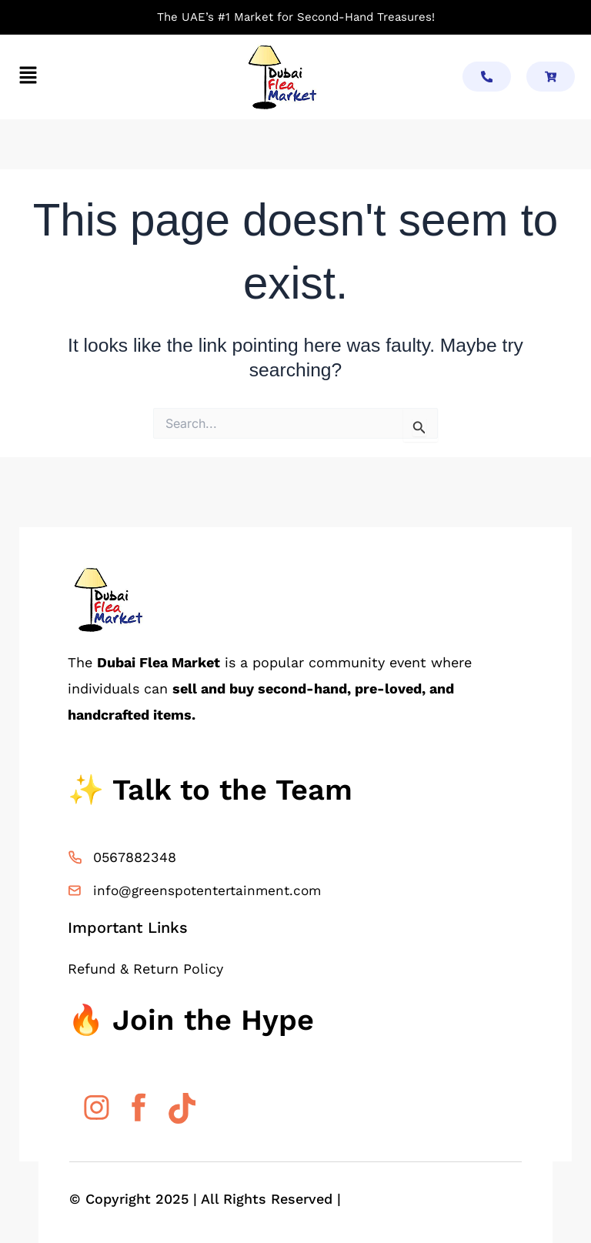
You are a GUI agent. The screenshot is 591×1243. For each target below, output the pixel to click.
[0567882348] (75, 857)
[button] (27, 77)
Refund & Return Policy (145, 969)
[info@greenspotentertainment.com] (75, 890)
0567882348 (134, 857)
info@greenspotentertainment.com (211, 890)
